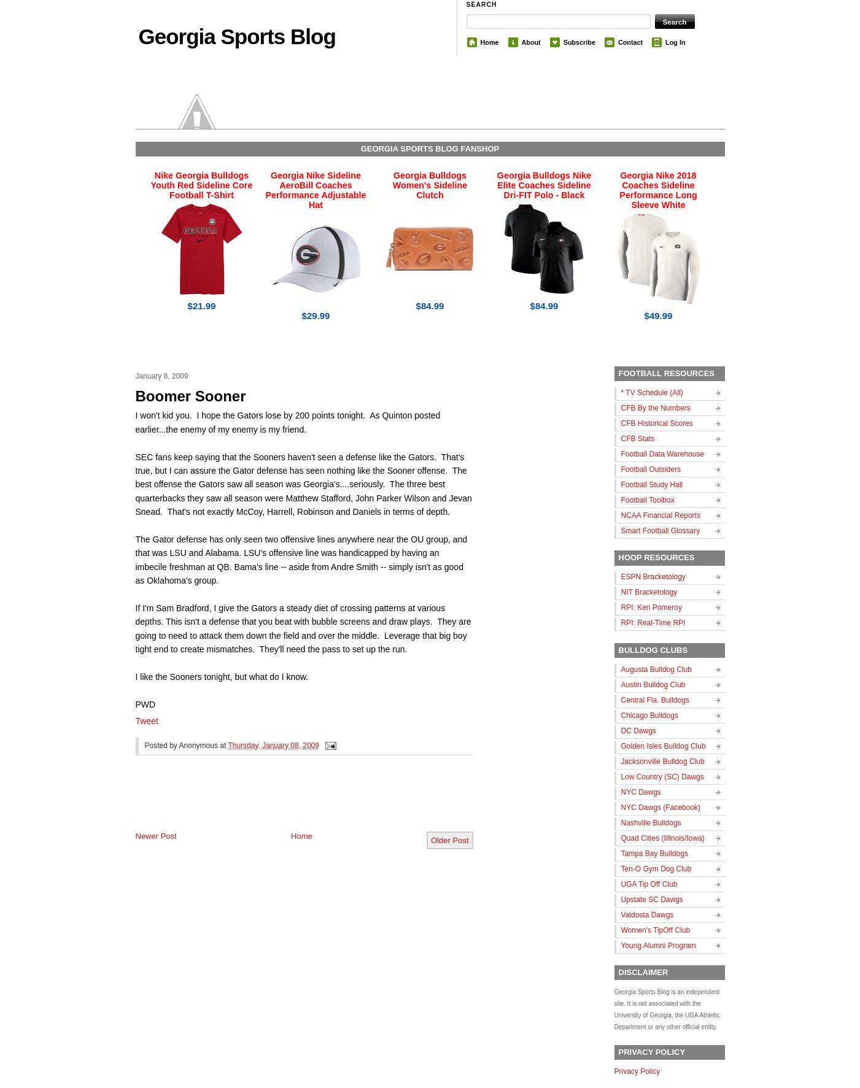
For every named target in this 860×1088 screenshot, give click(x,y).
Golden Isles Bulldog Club (663, 746)
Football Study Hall (652, 484)
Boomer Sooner (191, 396)
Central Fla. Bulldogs (655, 700)
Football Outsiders (651, 469)
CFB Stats (638, 438)
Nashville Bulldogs (651, 823)
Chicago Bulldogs (649, 715)
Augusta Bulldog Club (656, 669)
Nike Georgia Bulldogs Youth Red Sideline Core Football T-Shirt (202, 185)
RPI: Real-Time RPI (653, 623)
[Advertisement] (279, 803)
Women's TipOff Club (656, 930)
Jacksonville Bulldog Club (663, 761)
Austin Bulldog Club (653, 685)
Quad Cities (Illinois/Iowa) (663, 838)
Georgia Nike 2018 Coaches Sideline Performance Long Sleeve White (658, 190)
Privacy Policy (637, 1071)
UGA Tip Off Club (649, 884)
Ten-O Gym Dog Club (656, 869)
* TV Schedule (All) (652, 392)
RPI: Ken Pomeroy (651, 607)
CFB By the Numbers (656, 408)
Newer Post (156, 836)
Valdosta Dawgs (647, 915)
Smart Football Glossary (660, 531)
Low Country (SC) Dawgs (662, 777)
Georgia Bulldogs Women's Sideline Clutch (430, 185)
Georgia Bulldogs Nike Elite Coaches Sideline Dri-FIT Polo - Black (544, 185)
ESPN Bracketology (653, 577)
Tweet (147, 721)
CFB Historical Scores (657, 423)
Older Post (449, 840)
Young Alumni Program (658, 945)
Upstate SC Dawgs (652, 899)
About (531, 42)
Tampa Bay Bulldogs (654, 853)
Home (490, 42)
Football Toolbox (648, 500)
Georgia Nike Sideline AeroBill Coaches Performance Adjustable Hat (316, 190)
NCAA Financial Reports (660, 515)
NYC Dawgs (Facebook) (660, 807)
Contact (630, 42)
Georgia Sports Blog (237, 36)
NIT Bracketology (649, 592)
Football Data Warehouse (663, 454)
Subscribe (579, 42)
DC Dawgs (638, 731)
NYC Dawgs (641, 792)
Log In (675, 42)
